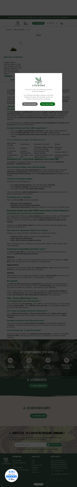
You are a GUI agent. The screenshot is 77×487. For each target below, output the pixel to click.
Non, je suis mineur (30, 104)
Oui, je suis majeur (47, 104)
